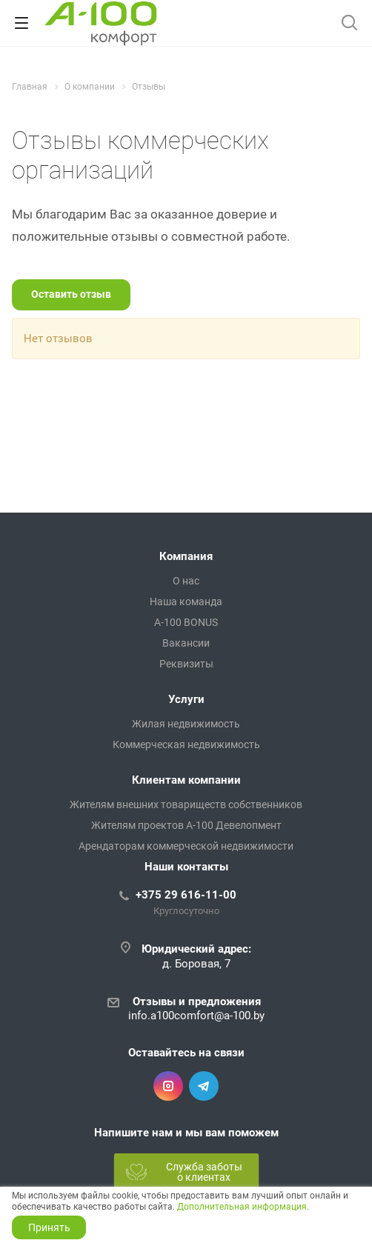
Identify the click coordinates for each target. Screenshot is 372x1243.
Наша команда (186, 601)
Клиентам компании (186, 780)
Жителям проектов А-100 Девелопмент (186, 825)
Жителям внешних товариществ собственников (186, 804)
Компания (186, 556)
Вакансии (186, 643)
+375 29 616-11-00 (186, 895)
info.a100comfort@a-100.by (196, 1015)
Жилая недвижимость (186, 724)
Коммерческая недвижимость (186, 744)
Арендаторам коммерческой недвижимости (186, 846)
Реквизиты (186, 664)
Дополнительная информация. (243, 1207)
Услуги (186, 699)
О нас (186, 581)
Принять (49, 1227)
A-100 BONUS (186, 622)
